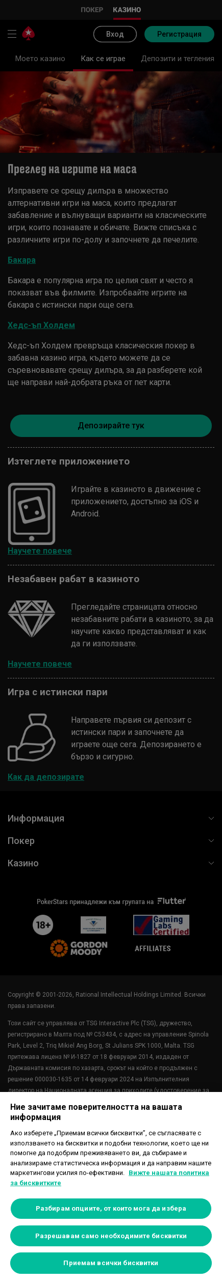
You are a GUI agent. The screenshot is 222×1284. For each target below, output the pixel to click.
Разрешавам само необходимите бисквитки (111, 1236)
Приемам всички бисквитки (110, 1263)
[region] (111, 1188)
